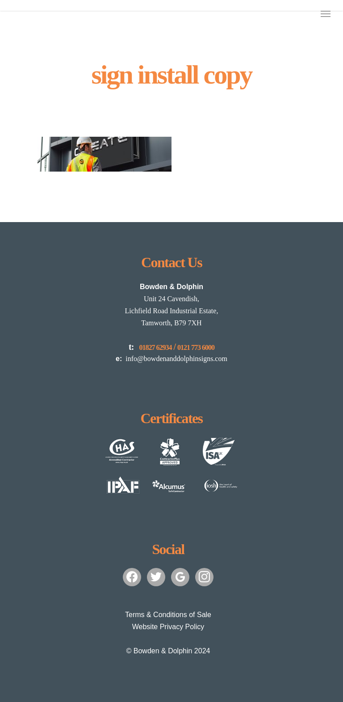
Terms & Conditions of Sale (168, 614)
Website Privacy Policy (168, 627)
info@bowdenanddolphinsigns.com (171, 358)
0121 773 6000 (195, 347)
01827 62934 (155, 347)
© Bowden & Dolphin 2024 (168, 651)
